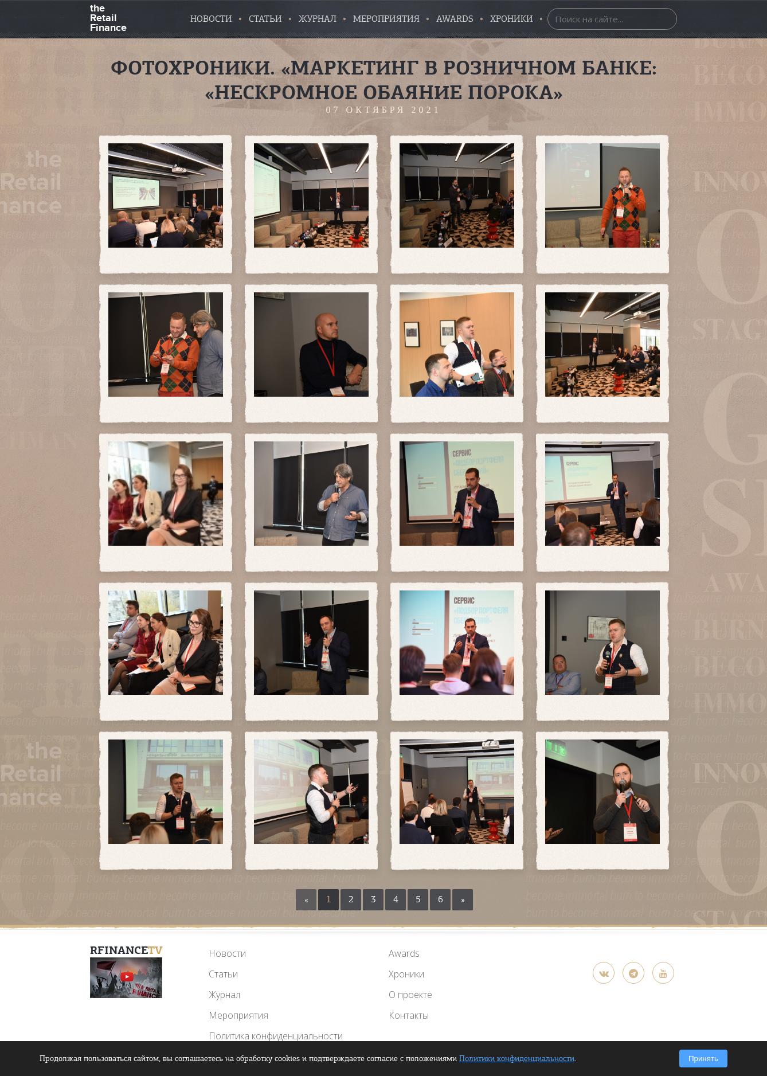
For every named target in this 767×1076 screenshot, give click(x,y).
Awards (404, 953)
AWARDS (454, 19)
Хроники (511, 19)
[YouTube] (126, 977)
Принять (703, 1058)
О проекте (410, 994)
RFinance (126, 950)
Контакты (409, 1015)
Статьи (265, 19)
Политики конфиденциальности (516, 1058)
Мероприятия (386, 19)
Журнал (317, 19)
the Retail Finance (108, 17)
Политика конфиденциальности (276, 1036)
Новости (211, 19)
